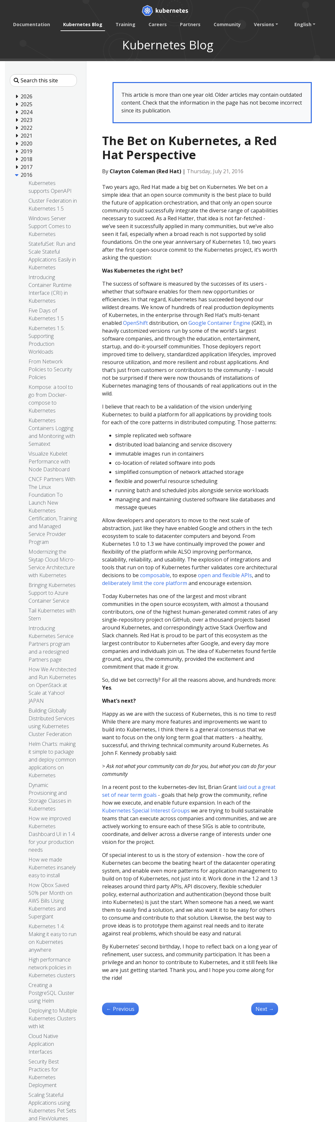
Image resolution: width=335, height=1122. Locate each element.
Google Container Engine (219, 323)
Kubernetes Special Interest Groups (146, 810)
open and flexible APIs (225, 575)
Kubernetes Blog (82, 24)
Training (125, 24)
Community (227, 24)
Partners (190, 24)
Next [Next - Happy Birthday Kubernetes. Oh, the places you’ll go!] (265, 1009)
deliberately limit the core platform (144, 583)
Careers (158, 24)
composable (155, 575)
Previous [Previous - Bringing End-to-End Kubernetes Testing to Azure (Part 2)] (120, 1009)
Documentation (31, 24)
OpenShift (135, 323)
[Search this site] (43, 80)
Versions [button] (264, 24)
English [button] (302, 24)
